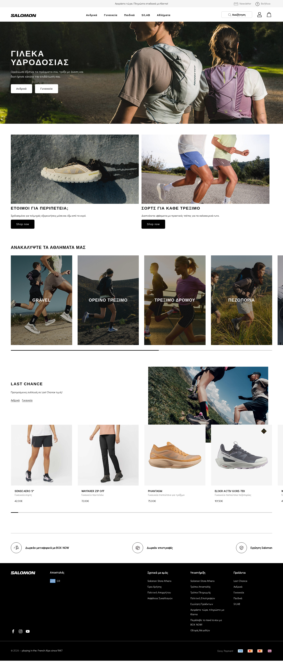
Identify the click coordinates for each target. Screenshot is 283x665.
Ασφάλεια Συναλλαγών (160, 598)
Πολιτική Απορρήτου (159, 592)
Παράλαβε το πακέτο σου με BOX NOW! (206, 622)
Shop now (22, 224)
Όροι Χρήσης (154, 586)
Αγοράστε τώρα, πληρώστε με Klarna (207, 612)
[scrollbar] (141, 350)
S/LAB (146, 15)
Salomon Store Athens (159, 581)
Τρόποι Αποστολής (200, 586)
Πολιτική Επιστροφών (202, 598)
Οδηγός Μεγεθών (200, 630)
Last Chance (240, 581)
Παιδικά (129, 15)
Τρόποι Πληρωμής (200, 592)
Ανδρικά (91, 15)
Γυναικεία (110, 15)
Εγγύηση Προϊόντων (201, 604)
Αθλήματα (164, 15)
